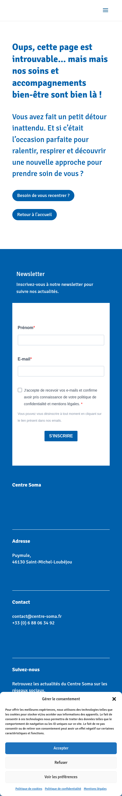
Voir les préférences (61, 777)
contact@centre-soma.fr (37, 616)
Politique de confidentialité (63, 789)
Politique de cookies (28, 789)
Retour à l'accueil (34, 214)
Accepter (61, 748)
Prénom (26, 327)
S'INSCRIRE (61, 436)
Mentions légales (95, 789)
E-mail (24, 359)
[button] (114, 699)
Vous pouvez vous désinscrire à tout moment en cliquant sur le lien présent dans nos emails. (60, 417)
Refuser (60, 762)
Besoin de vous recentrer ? (43, 195)
